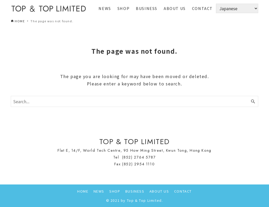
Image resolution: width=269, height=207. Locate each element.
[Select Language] (237, 8)
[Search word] (134, 101)
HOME (82, 191)
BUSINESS (134, 191)
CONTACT (183, 191)
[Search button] (253, 101)
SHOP (114, 191)
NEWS (99, 191)
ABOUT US (159, 191)
